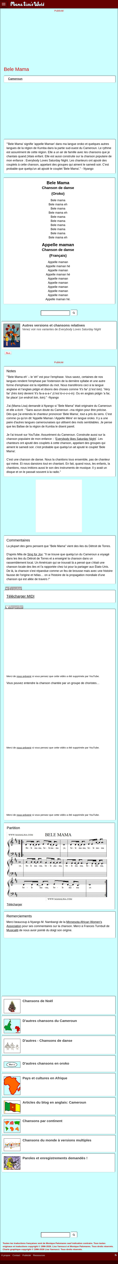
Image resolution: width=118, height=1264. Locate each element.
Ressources (39, 1255)
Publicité (26, 1255)
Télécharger (14, 904)
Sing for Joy (35, 554)
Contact (16, 1255)
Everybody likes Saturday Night (76, 438)
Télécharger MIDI (20, 596)
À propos (5, 1255)
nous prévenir (24, 676)
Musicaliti (12, 930)
